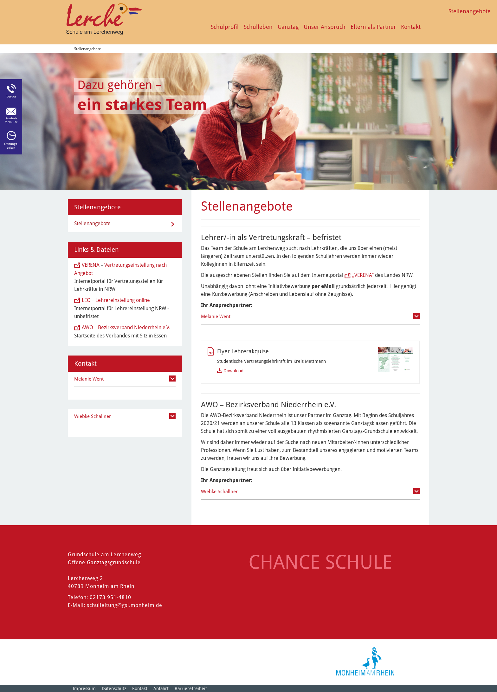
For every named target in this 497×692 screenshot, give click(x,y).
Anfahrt (161, 688)
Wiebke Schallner (219, 491)
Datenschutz (114, 688)
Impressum (84, 688)
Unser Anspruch (324, 26)
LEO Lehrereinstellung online (116, 300)
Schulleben (258, 26)
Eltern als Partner (373, 26)
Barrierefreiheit (191, 688)
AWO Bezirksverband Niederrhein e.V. (126, 327)
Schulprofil (225, 26)
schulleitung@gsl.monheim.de (124, 605)
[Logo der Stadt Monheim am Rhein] (365, 661)
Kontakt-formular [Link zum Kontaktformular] (11, 120)
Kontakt (411, 26)
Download (233, 370)
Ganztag (288, 26)
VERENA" (363, 275)
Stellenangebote (470, 11)
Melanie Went (215, 316)
